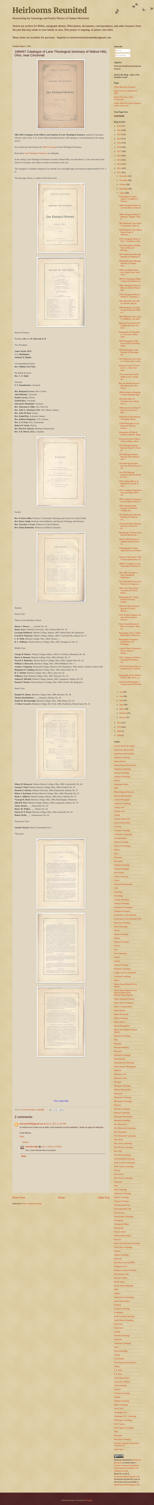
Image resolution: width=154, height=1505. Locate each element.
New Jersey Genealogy (123, 1143)
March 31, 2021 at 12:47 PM (55, 1124)
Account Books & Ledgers (124, 746)
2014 (119, 164)
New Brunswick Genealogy (125, 1128)
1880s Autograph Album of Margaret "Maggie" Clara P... (130, 216)
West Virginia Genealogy (124, 1428)
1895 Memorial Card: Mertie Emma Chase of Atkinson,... (130, 232)
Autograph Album (121, 784)
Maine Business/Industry (124, 1003)
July (121, 692)
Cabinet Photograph (122, 800)
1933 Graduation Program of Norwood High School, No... (130, 492)
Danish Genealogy (121, 842)
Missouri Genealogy (122, 1109)
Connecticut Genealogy (123, 834)
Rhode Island (119, 1282)
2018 (119, 147)
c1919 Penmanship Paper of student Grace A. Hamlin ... (130, 668)
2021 (119, 134)
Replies (26, 1142)
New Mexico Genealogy (123, 1147)
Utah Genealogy (120, 1385)
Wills (116, 1432)
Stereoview (118, 1324)
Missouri (117, 1105)
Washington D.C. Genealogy (125, 1416)
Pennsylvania (119, 1213)
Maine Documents (121, 1014)
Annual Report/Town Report (125, 765)
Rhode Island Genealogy (123, 1286)
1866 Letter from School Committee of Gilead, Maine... (128, 590)
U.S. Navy (118, 1374)
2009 (119, 731)
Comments (121, 55)
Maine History (119, 1022)
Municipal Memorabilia (123, 1117)
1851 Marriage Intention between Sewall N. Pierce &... (130, 447)
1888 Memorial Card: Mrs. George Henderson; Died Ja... (129, 310)
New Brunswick (120, 1124)
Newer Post (18, 1197)
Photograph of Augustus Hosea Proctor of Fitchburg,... (128, 641)
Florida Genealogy (121, 876)
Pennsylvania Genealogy (123, 1216)
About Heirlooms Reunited (124, 87)
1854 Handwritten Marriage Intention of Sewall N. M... (130, 526)
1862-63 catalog (49, 147)
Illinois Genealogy (121, 934)
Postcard (117, 1239)
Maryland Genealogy (122, 1055)
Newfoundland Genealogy (124, 1159)
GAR (116, 888)
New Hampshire (120, 1132)
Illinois (117, 930)
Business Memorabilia (123, 796)
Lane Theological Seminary (35, 153)
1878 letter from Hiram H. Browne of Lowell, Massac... (129, 608)
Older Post (104, 1197)
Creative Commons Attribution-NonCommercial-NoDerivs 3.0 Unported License (126, 1468)
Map (116, 1040)
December (123, 176)
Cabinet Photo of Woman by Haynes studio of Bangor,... (130, 650)
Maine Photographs (121, 1026)
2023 (119, 126)
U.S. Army (118, 1370)
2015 (119, 160)
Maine (116, 980)
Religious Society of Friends (125, 1270)
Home (61, 1197)
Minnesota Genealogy (122, 1097)
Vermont (117, 1389)
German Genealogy (121, 903)
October (122, 184)
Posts (118, 50)
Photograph (118, 1220)
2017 (119, 151)
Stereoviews (119, 1328)
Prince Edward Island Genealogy (127, 1243)
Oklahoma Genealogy (122, 1193)
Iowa (116, 949)
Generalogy (118, 896)
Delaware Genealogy (122, 846)
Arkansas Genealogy (122, 777)
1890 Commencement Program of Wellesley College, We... (128, 508)
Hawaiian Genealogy (122, 923)
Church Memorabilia (122, 823)
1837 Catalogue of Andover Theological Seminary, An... (130, 659)
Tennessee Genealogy (122, 1343)
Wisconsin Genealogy (122, 1439)
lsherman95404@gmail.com (31, 1124)
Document (118, 857)
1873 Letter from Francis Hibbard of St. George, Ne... (129, 376)
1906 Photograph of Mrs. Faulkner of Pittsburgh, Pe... (129, 352)
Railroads (117, 1259)
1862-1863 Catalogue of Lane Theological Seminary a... (128, 575)
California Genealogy (122, 803)
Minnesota (118, 1093)
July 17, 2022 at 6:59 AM (51, 1147)
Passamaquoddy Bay (122, 1205)
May (121, 700)
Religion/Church (120, 1266)
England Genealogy (122, 865)
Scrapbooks (118, 1312)
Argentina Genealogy (122, 769)
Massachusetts (119, 1059)
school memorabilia (122, 1301)
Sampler (117, 1293)
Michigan (117, 1082)
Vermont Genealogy (122, 1393)
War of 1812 (119, 1409)
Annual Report (120, 761)
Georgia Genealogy (121, 900)
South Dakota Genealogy (124, 1320)
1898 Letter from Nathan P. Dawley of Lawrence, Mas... (129, 410)
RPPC (116, 1289)
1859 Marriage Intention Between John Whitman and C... (129, 456)
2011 (119, 723)
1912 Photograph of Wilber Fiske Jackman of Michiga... (129, 247)
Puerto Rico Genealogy (123, 1247)
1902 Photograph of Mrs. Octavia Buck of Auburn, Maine (129, 343)
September (123, 189)
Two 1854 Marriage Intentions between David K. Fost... (130, 474)
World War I (119, 1449)
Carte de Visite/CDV (122, 819)
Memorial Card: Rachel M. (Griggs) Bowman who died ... (129, 325)
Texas (116, 1347)
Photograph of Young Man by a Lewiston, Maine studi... (129, 334)
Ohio (116, 1186)
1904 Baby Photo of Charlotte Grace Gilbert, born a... (129, 401)
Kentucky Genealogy (122, 969)
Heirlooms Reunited (49, 10)
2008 (119, 735)
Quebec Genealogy (121, 1255)
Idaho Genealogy (120, 926)
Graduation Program (122, 911)
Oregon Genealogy (121, 1201)
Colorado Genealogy (122, 830)
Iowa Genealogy (120, 953)
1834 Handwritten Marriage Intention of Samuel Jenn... (130, 263)
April (121, 705)
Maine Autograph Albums (124, 999)
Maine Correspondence (123, 1007)
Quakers (117, 1251)
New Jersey (118, 1140)
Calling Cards (119, 811)
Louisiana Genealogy (122, 976)
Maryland (118, 1051)
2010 (119, 727)
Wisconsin (118, 1435)
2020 (119, 139)
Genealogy (118, 892)
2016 (119, 156)
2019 (119, 143)
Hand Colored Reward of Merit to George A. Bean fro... (129, 626)
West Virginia (119, 1424)
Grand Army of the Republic (125, 915)
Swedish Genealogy (122, 1336)
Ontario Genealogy (121, 1197)
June (121, 696)
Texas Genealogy (121, 1351)
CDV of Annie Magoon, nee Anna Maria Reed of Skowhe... (130, 617)
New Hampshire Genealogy (125, 1136)
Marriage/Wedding (121, 1047)
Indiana (117, 938)
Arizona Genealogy (121, 773)
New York (118, 1151)
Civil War (118, 827)
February (123, 713)
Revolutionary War (121, 1274)
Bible (116, 788)
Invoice (117, 946)
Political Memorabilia (122, 1236)
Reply (22, 1136)
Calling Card (119, 807)
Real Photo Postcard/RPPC (124, 1263)
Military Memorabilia (122, 1090)
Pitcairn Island (119, 1232)
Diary (116, 853)
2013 (119, 168)
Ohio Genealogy (120, 1190)
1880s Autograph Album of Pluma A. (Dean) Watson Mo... (129, 287)
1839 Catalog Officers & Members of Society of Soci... (129, 483)
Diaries (117, 850)
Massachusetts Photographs (125, 1067)
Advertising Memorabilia (124, 750)
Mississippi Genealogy (123, 1101)
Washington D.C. (121, 1412)
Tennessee (118, 1339)
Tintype (117, 1355)
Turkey (117, 1366)
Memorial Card (120, 1074)
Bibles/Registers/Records (124, 792)
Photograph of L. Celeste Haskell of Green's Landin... (129, 599)
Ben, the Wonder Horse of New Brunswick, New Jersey (129, 385)
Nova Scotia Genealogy (123, 1178)
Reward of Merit (120, 1278)
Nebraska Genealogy (122, 1120)
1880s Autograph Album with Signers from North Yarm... (129, 272)
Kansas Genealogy (121, 965)
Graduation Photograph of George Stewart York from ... (130, 684)
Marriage (117, 1044)
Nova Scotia (119, 1174)
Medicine (117, 1070)
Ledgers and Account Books (125, 973)
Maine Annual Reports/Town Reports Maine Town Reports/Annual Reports (125, 992)
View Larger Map (61, 1101)
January (122, 717)
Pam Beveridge (31, 1147)
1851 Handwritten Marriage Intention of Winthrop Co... (130, 517)
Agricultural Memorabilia (124, 754)
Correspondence (120, 838)
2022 (119, 130)
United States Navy (121, 1378)
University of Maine (122, 1382)
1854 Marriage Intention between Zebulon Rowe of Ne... (130, 465)
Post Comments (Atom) (32, 1204)
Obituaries (118, 1182)
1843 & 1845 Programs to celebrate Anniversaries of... (129, 541)
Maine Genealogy (121, 1018)
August (122, 193)
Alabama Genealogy (122, 757)
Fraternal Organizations (123, 884)
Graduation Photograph (123, 907)
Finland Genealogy (121, 869)
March (122, 709)
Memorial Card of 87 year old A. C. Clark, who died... (129, 367)
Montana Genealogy (122, 1113)
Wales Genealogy (121, 1405)
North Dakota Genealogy (124, 1166)
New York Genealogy (122, 1155)
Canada (117, 815)
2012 (119, 172)
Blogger (89, 1500)
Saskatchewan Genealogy (124, 1297)
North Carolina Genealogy (124, 1163)
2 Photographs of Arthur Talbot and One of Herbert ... (130, 550)
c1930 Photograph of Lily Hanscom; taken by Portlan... (129, 425)
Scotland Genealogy (122, 1309)
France (116, 880)
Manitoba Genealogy (122, 1036)
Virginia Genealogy (121, 1401)
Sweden (117, 1332)
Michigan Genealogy (122, 1086)
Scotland (117, 1305)
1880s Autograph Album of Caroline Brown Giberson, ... (130, 207)
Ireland (117, 957)
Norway (117, 1170)
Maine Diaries (119, 1010)
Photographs (119, 1228)
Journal (117, 961)
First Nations (119, 873)
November (123, 180)
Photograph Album (121, 1224)
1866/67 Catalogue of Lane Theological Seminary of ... (129, 566)
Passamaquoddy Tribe (122, 1209)
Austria (117, 780)
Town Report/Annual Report (125, 1362)
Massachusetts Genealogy (124, 1063)
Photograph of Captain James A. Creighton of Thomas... (128, 198)
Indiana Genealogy (121, 942)
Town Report (119, 1359)
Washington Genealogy (123, 1420)
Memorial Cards (120, 1078)
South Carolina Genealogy (124, 1316)
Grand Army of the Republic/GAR (127, 919)
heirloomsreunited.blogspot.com (126, 1476)
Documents (118, 861)
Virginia (117, 1397)
